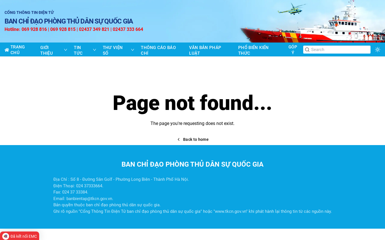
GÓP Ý (292, 49)
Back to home (192, 139)
